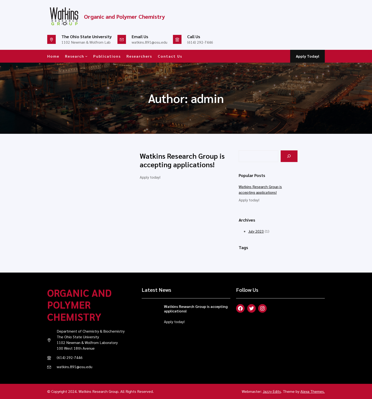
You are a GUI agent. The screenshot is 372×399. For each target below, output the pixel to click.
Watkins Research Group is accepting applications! (182, 160)
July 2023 (256, 231)
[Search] (289, 156)
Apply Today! (307, 56)
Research (74, 56)
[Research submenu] (86, 56)
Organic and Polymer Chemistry (79, 304)
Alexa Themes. (312, 391)
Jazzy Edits (272, 391)
